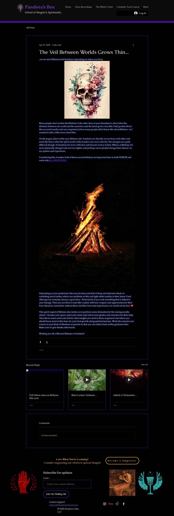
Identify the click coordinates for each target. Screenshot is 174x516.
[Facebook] (123, 504)
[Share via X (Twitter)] (46, 342)
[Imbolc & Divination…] (129, 379)
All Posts (30, 27)
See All (145, 364)
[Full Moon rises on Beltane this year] (45, 379)
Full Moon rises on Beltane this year (44, 397)
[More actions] (133, 44)
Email (45, 478)
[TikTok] (117, 504)
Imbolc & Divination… (125, 395)
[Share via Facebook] (40, 342)
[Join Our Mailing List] (56, 494)
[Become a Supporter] (122, 460)
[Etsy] (111, 504)
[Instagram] (104, 504)
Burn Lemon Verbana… (84, 395)
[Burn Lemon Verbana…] (87, 379)
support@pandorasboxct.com (63, 505)
